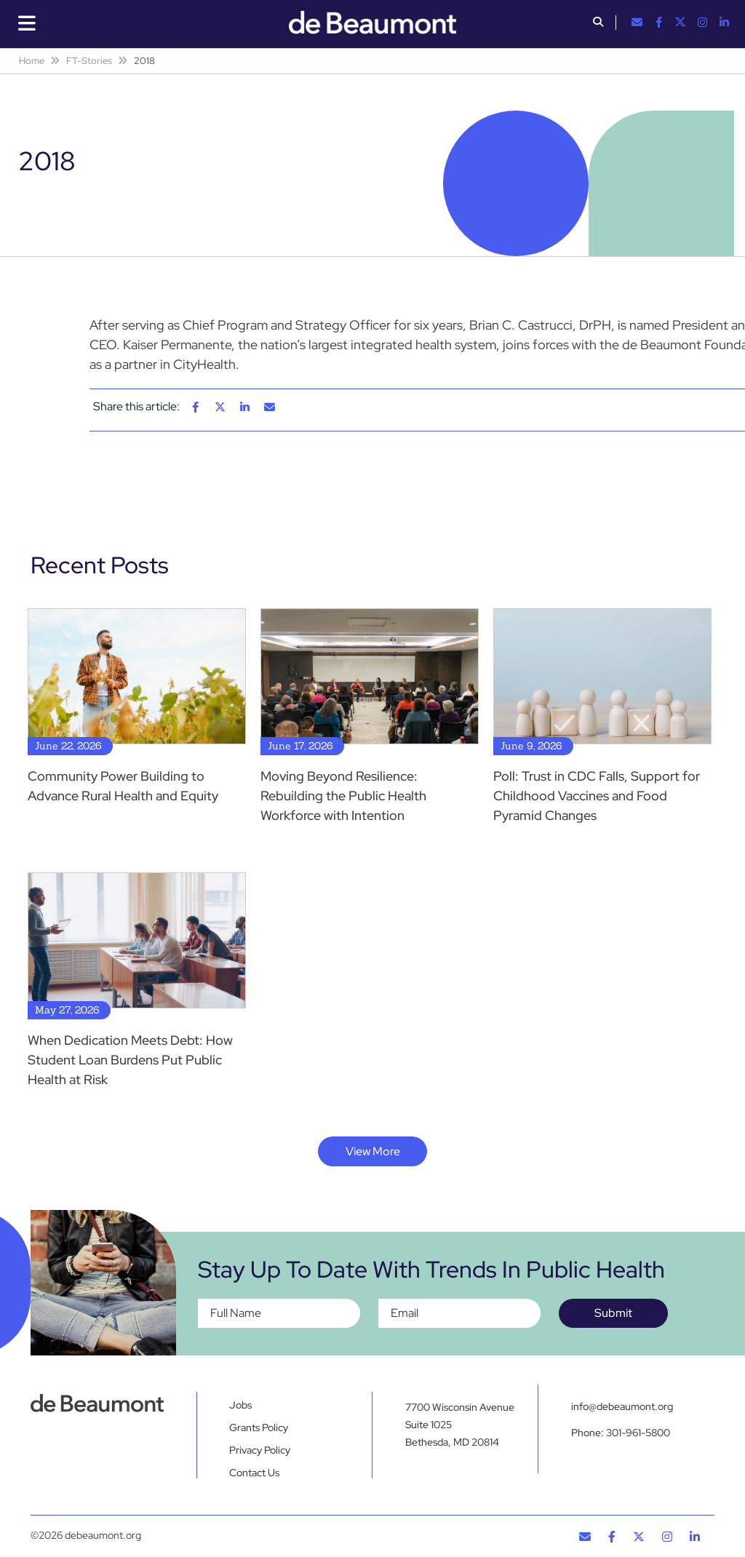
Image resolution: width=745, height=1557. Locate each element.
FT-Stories (89, 61)
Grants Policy (258, 1427)
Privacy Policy (259, 1450)
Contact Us (254, 1472)
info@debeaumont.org (622, 1406)
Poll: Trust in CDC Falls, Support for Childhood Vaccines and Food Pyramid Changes (596, 796)
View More (373, 1151)
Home (31, 61)
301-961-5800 (638, 1432)
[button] (598, 23)
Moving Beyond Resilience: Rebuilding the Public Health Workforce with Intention (343, 796)
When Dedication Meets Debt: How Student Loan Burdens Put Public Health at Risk (130, 1060)
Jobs (240, 1404)
